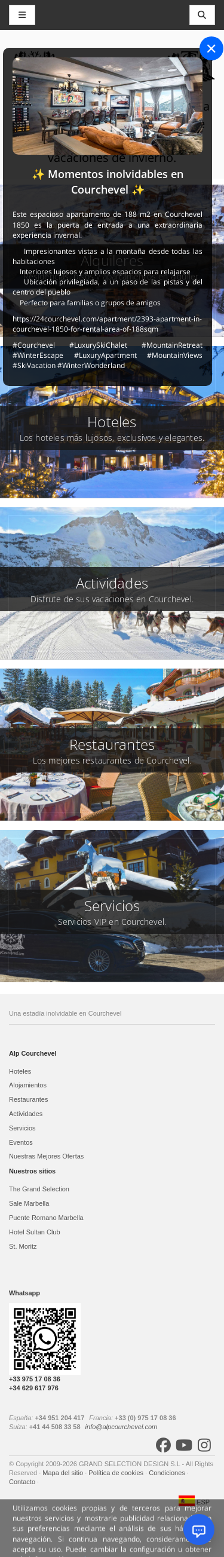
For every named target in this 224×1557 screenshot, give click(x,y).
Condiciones (168, 1472)
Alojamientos (28, 1085)
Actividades (25, 1113)
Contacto (23, 1481)
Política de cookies (116, 1472)
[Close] (211, 48)
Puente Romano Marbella (46, 1217)
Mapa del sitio (63, 1472)
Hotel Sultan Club (34, 1232)
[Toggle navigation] (202, 15)
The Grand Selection (39, 1189)
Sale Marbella (29, 1203)
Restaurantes (28, 1099)
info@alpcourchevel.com (121, 1426)
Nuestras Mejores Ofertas (46, 1156)
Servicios (22, 1128)
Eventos (21, 1142)
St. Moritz (22, 1246)
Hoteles (20, 1071)
